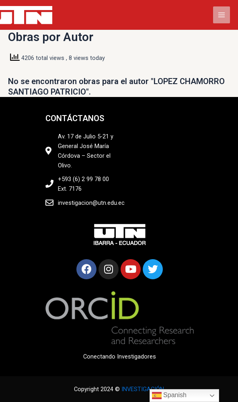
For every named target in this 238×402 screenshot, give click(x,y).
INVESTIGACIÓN (142, 389)
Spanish (169, 395)
